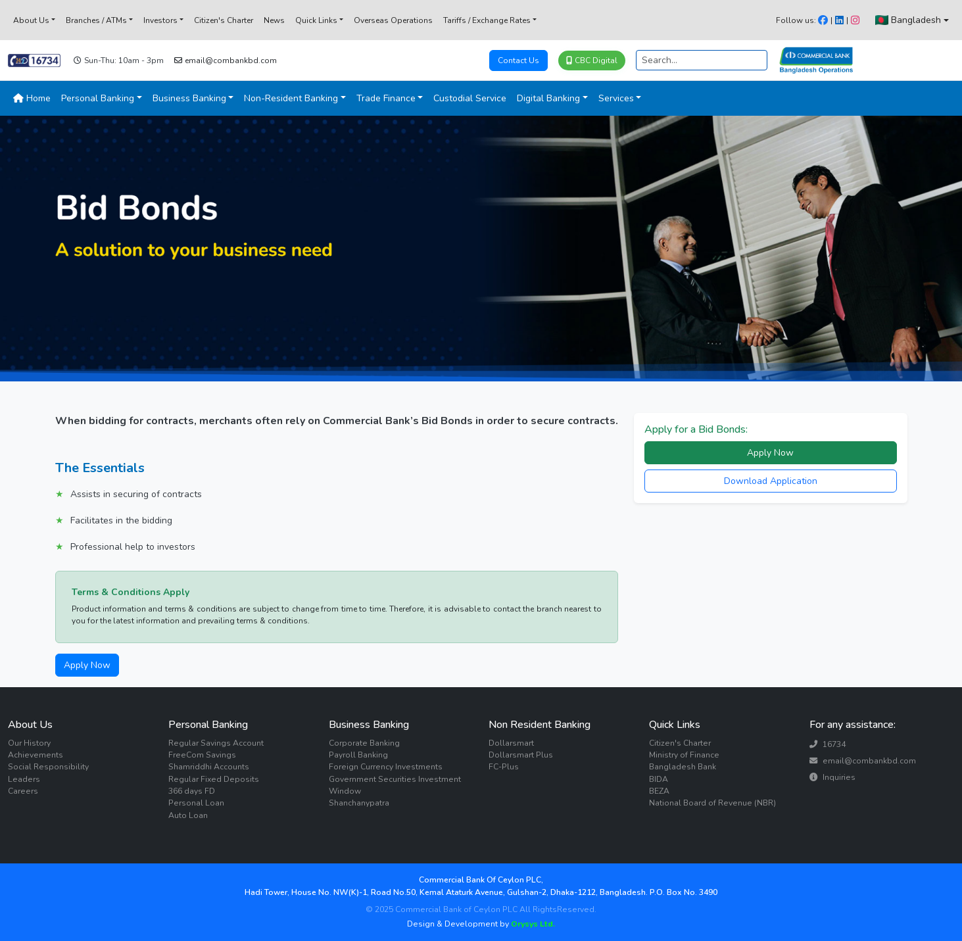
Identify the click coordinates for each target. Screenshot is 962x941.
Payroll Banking (358, 755)
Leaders (24, 779)
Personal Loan (196, 803)
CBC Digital (591, 60)
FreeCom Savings (202, 755)
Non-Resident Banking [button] (291, 98)
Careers (23, 791)
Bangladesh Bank (682, 766)
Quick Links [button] (316, 20)
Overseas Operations (393, 20)
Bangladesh (908, 20)
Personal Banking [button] (97, 98)
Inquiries (832, 777)
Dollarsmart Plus (521, 755)
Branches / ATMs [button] (96, 20)
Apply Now (87, 665)
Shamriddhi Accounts (208, 766)
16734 (827, 744)
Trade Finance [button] (386, 98)
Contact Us (518, 60)
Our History (29, 743)
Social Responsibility (48, 766)
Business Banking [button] (189, 98)
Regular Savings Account (216, 743)
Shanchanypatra (359, 803)
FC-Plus (504, 766)
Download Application (770, 481)
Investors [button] (160, 20)
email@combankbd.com (225, 60)
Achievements (35, 755)
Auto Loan (188, 815)
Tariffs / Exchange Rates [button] (487, 20)
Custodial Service (469, 98)
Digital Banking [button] (548, 98)
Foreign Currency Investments (386, 766)
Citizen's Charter (223, 20)
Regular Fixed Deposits (213, 779)
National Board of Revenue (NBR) (712, 803)
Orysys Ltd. (532, 924)
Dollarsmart (511, 743)
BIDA (658, 779)
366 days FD (191, 791)
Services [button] (616, 98)
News (274, 20)
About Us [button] (31, 20)
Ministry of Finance (684, 755)
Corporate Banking (364, 743)
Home (32, 98)
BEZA (659, 791)
